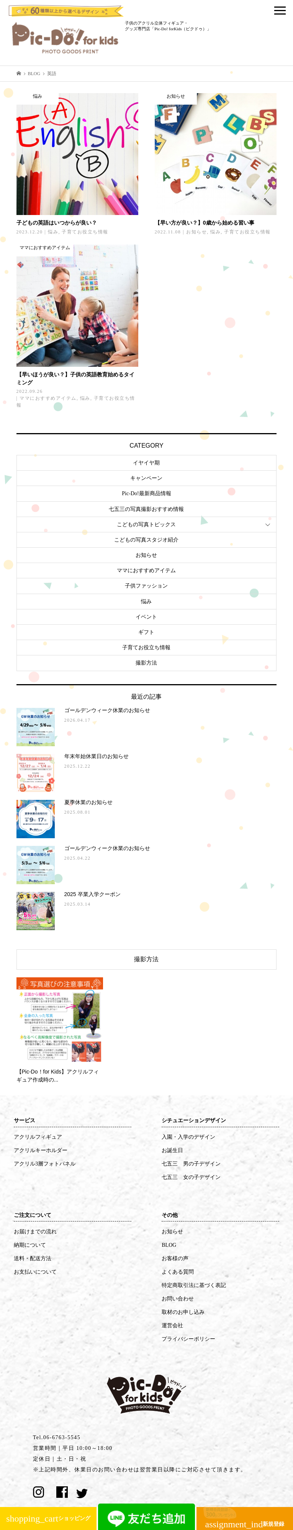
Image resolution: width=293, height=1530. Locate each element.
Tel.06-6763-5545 (57, 1437)
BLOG (169, 1245)
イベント (146, 617)
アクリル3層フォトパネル (44, 1164)
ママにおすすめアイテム (146, 570)
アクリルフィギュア (38, 1137)
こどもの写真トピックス (146, 524)
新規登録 (245, 1521)
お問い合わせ (178, 1299)
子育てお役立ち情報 (146, 647)
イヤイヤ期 (146, 463)
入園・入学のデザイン (188, 1137)
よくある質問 (178, 1272)
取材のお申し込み (183, 1312)
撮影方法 (146, 663)
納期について (30, 1245)
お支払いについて (35, 1272)
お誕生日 (172, 1150)
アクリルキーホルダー (40, 1150)
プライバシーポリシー (188, 1339)
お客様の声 (175, 1258)
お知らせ (146, 555)
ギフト (146, 632)
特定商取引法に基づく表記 (194, 1285)
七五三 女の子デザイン (191, 1177)
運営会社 (172, 1325)
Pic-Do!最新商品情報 (146, 493)
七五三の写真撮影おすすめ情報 (146, 509)
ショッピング (48, 1518)
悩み (146, 601)
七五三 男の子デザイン (191, 1164)
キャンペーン (146, 478)
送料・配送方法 (32, 1258)
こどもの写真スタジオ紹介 (146, 540)
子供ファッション (146, 586)
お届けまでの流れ (35, 1232)
